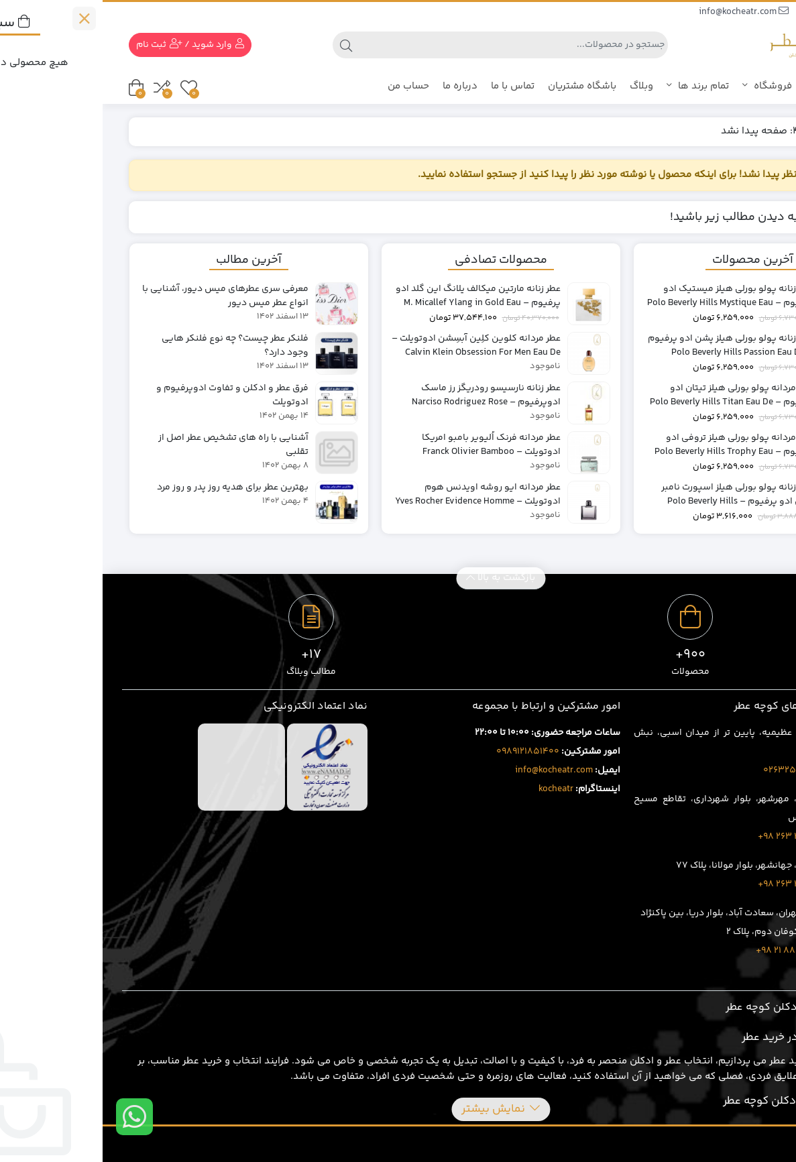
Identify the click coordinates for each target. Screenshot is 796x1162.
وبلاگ (539, 86)
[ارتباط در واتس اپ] (31, 1116)
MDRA (758, 1143)
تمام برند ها (595, 86)
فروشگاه (674, 86)
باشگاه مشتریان (479, 86)
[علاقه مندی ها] (86, 87)
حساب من (306, 86)
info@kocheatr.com (641, 12)
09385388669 (733, 12)
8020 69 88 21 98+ (690, 950)
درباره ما (357, 86)
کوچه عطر (743, 86)
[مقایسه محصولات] (59, 87)
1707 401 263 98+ (691, 836)
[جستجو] (409, 45)
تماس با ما (410, 86)
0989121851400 (425, 751)
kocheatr (453, 789)
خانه (755, 131)
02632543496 (691, 770)
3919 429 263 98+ (691, 884)
